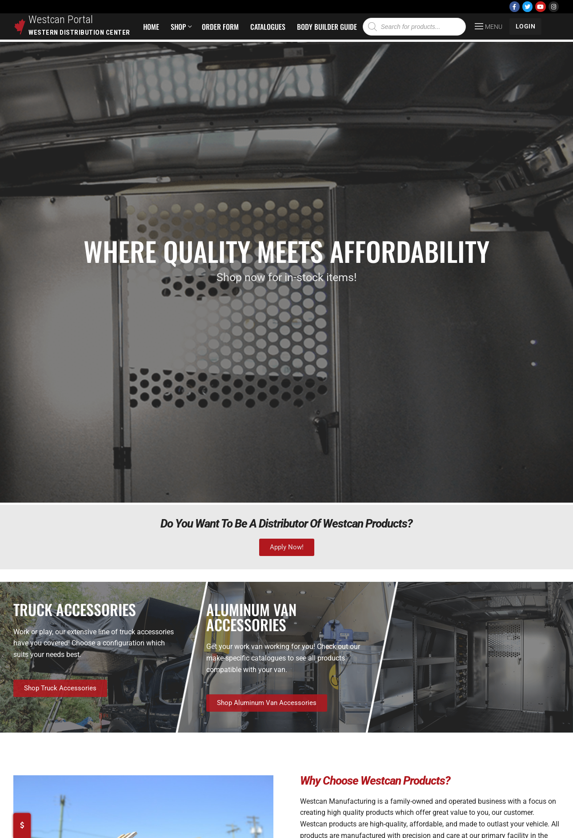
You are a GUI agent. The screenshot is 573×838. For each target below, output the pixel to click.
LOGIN (526, 26)
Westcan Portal (60, 19)
